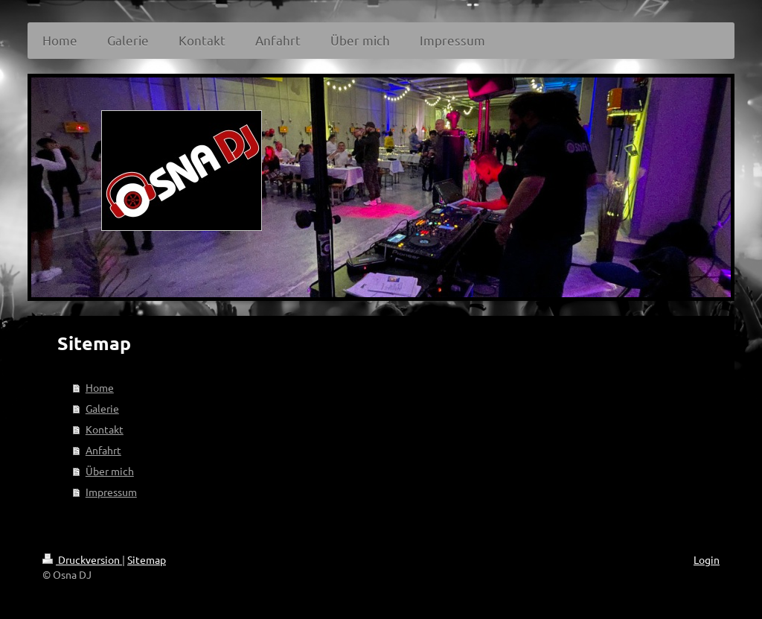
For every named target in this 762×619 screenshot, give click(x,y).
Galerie (102, 408)
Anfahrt (103, 450)
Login (707, 559)
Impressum (111, 491)
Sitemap (146, 559)
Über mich (110, 470)
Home (100, 387)
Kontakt (105, 429)
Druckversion (82, 559)
